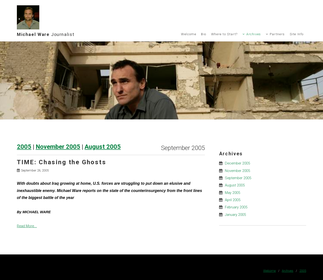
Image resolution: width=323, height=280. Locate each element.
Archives (253, 34)
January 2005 (235, 214)
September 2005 (238, 178)
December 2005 (237, 163)
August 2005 (103, 146)
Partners (277, 34)
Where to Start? (224, 34)
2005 (24, 146)
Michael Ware (45, 34)
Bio (203, 34)
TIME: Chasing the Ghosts (61, 162)
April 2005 (232, 200)
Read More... (27, 226)
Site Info (297, 34)
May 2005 (232, 193)
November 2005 (58, 146)
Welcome (188, 34)
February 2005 (236, 207)
